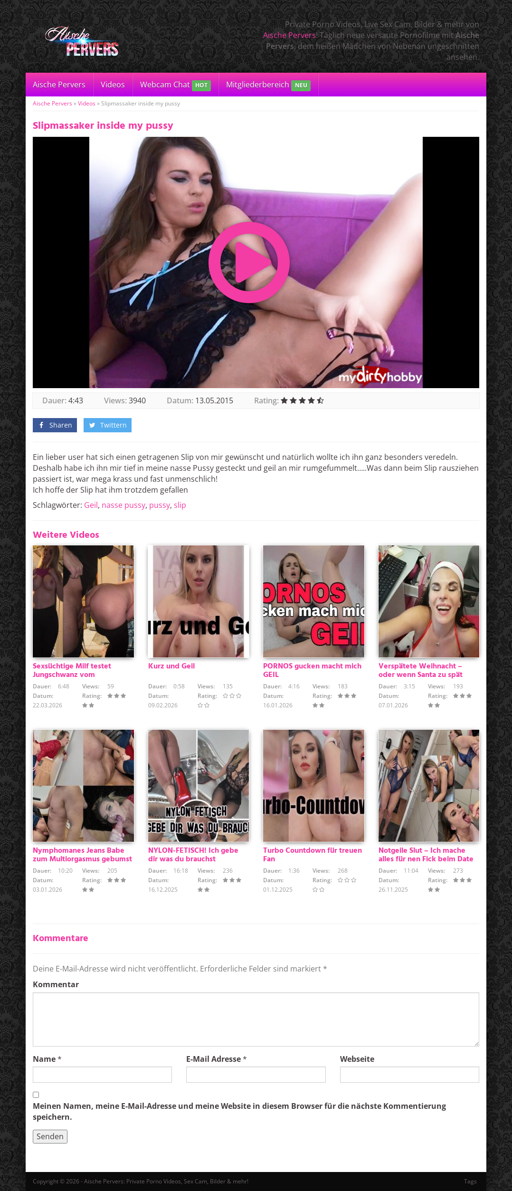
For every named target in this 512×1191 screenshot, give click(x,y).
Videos (113, 84)
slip (180, 505)
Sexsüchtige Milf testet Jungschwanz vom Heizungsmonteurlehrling (76, 675)
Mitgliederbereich (268, 85)
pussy (159, 505)
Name (44, 1059)
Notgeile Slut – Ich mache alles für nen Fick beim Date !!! (426, 859)
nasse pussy (123, 505)
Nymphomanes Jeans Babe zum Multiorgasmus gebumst (82, 855)
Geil (91, 505)
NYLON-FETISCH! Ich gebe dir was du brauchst (193, 855)
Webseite (357, 1059)
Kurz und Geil (171, 666)
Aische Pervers (289, 35)
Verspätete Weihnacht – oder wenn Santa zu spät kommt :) (421, 675)
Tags (470, 1181)
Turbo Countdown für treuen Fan (312, 855)
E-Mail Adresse (213, 1059)
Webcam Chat (175, 85)
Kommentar (56, 984)
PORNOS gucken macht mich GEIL (312, 670)
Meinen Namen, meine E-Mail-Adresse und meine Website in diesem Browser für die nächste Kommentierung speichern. (239, 1111)
